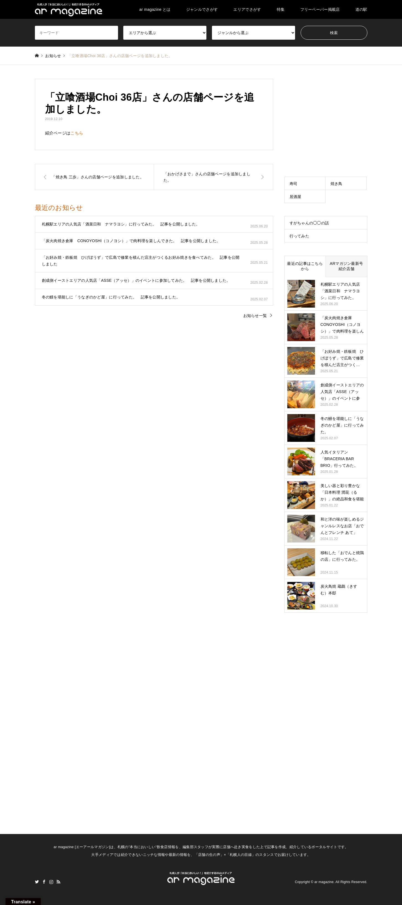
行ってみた (299, 236)
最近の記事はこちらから (305, 266)
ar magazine (324, 882)
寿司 (294, 183)
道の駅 (361, 9)
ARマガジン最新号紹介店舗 (346, 266)
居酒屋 (295, 196)
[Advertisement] (325, 113)
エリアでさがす (247, 9)
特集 (281, 9)
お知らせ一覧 (255, 315)
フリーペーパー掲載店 (320, 9)
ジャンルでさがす (202, 9)
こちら (76, 133)
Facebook (44, 882)
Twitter (37, 882)
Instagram (51, 882)
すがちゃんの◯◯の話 (309, 223)
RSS (58, 882)
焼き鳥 (336, 183)
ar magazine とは (155, 9)
